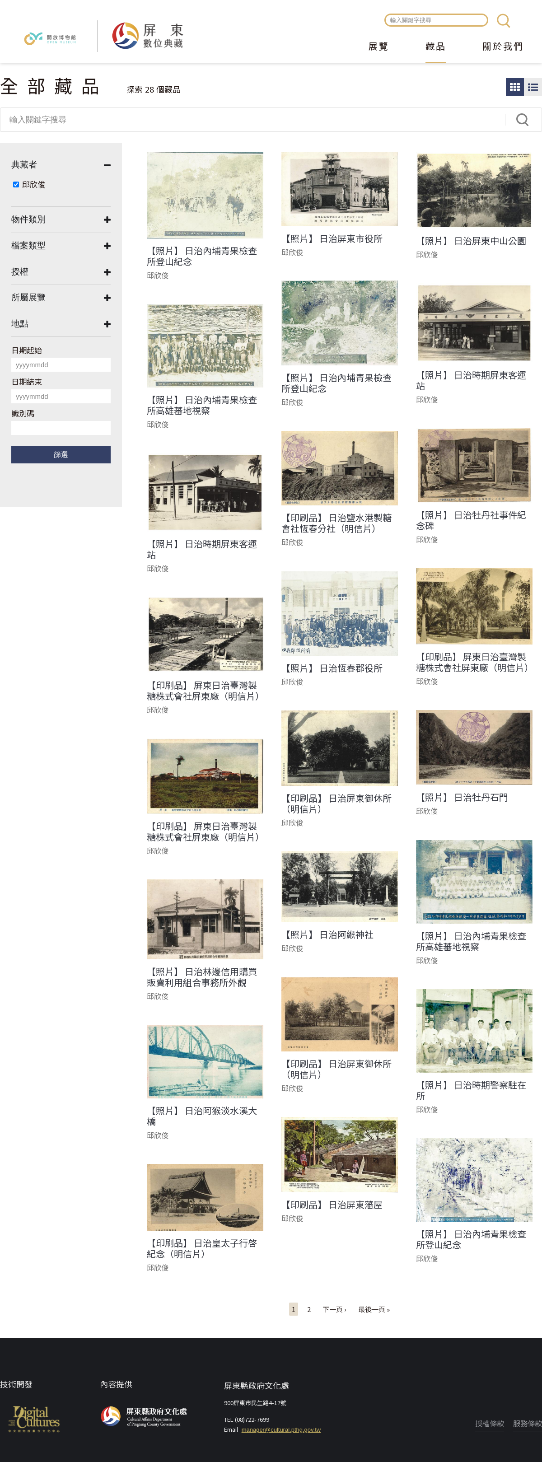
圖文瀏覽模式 (533, 87)
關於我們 (503, 47)
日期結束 (26, 381)
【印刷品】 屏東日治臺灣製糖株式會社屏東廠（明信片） (474, 662)
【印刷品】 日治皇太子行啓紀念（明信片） (202, 1248)
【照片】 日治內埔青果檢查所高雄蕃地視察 (202, 405)
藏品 (435, 47)
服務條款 (527, 1423)
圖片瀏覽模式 (515, 87)
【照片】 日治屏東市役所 (332, 238)
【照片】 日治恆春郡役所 (332, 668)
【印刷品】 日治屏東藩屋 (332, 1204)
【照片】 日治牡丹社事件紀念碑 (471, 520)
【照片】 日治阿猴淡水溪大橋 (202, 1116)
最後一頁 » (374, 1309)
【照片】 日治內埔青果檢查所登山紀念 (202, 256)
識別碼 (22, 413)
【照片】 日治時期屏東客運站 (471, 380)
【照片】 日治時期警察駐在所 (471, 1090)
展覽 (379, 47)
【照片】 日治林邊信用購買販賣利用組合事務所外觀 (202, 977)
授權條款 (489, 1423)
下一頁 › (334, 1309)
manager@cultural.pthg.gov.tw (281, 1429)
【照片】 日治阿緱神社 (327, 934)
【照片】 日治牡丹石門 (462, 797)
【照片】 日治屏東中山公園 (471, 240)
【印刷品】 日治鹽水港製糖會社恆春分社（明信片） (336, 523)
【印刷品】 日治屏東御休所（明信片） (336, 803)
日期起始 (26, 349)
